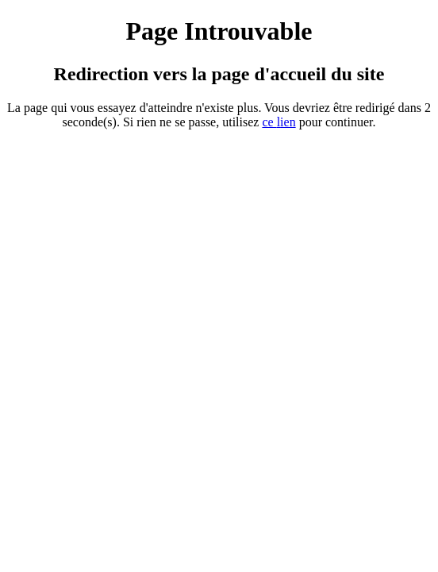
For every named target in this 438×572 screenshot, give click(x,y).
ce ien (278, 122)
